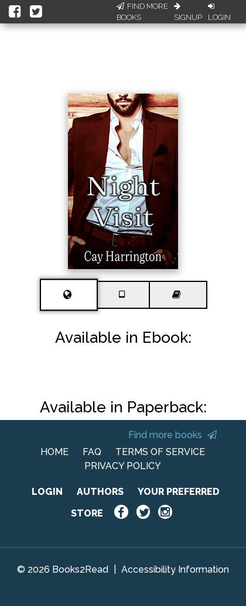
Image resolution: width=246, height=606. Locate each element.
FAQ (92, 451)
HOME (54, 451)
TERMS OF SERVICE (160, 451)
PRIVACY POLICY (122, 465)
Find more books (172, 434)
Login (219, 12)
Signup (188, 12)
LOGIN (47, 491)
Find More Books (142, 12)
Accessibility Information (175, 569)
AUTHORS (100, 491)
